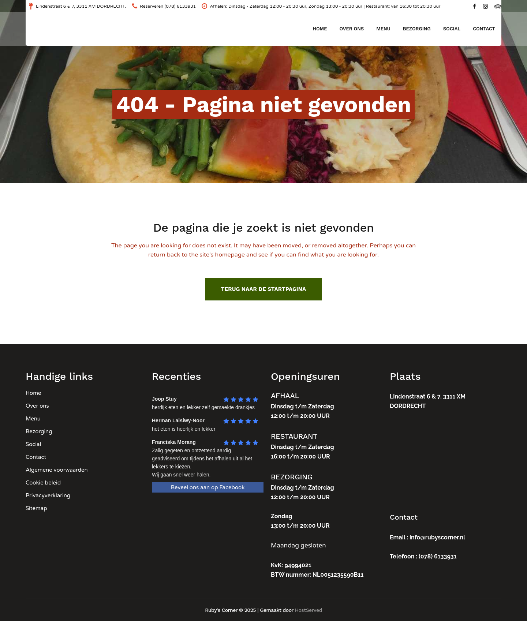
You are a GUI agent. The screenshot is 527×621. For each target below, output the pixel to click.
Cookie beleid (43, 482)
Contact (36, 457)
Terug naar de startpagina (263, 289)
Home (33, 393)
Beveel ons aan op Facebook (208, 487)
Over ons (37, 406)
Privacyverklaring (48, 495)
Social (33, 444)
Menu (33, 418)
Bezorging (39, 431)
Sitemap (36, 508)
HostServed (308, 610)
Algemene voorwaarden (57, 470)
